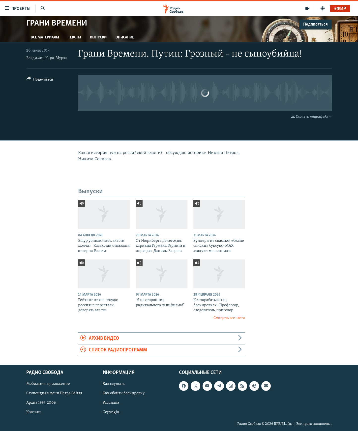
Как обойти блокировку (124, 393)
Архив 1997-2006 (41, 403)
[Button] (40, 80)
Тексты (74, 37)
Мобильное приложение (48, 384)
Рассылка (111, 403)
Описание (125, 37)
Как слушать (113, 384)
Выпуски (98, 37)
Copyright (111, 412)
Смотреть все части (229, 318)
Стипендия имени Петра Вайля (54, 393)
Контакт (33, 412)
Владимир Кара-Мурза (46, 58)
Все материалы (45, 37)
